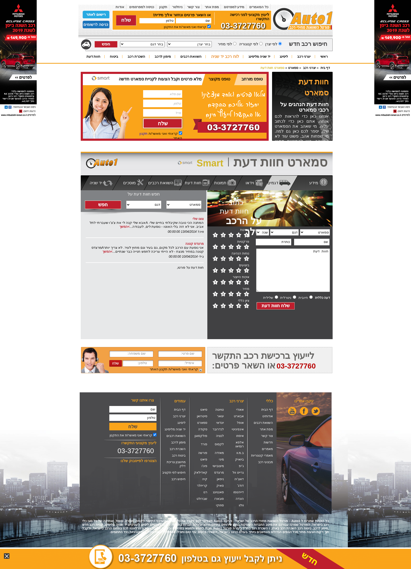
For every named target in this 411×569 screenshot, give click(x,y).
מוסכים (129, 183)
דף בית (325, 68)
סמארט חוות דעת (272, 68)
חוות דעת (93, 56)
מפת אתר (212, 7)
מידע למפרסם (234, 7)
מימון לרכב (163, 56)
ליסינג (284, 56)
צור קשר (193, 7)
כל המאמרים (258, 7)
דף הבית (267, 409)
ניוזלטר (177, 7)
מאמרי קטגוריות (262, 455)
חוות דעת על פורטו (191, 267)
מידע (313, 183)
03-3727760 (135, 451)
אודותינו (267, 416)
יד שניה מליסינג (259, 56)
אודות (120, 7)
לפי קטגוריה (248, 44)
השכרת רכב (136, 56)
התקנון (168, 27)
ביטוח (114, 56)
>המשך (124, 227)
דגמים (272, 183)
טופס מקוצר (219, 79)
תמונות (220, 183)
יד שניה (96, 183)
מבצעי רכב (265, 462)
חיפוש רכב (178, 479)
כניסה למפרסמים (141, 7)
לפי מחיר (224, 44)
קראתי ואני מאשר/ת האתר (174, 369)
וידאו (250, 183)
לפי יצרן (271, 44)
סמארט (293, 68)
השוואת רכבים (191, 56)
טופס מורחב (252, 79)
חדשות (268, 442)
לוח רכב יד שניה (225, 57)
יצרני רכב (304, 56)
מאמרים (267, 449)
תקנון (163, 7)
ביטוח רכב (179, 455)
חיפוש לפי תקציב (174, 472)
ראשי (324, 56)
